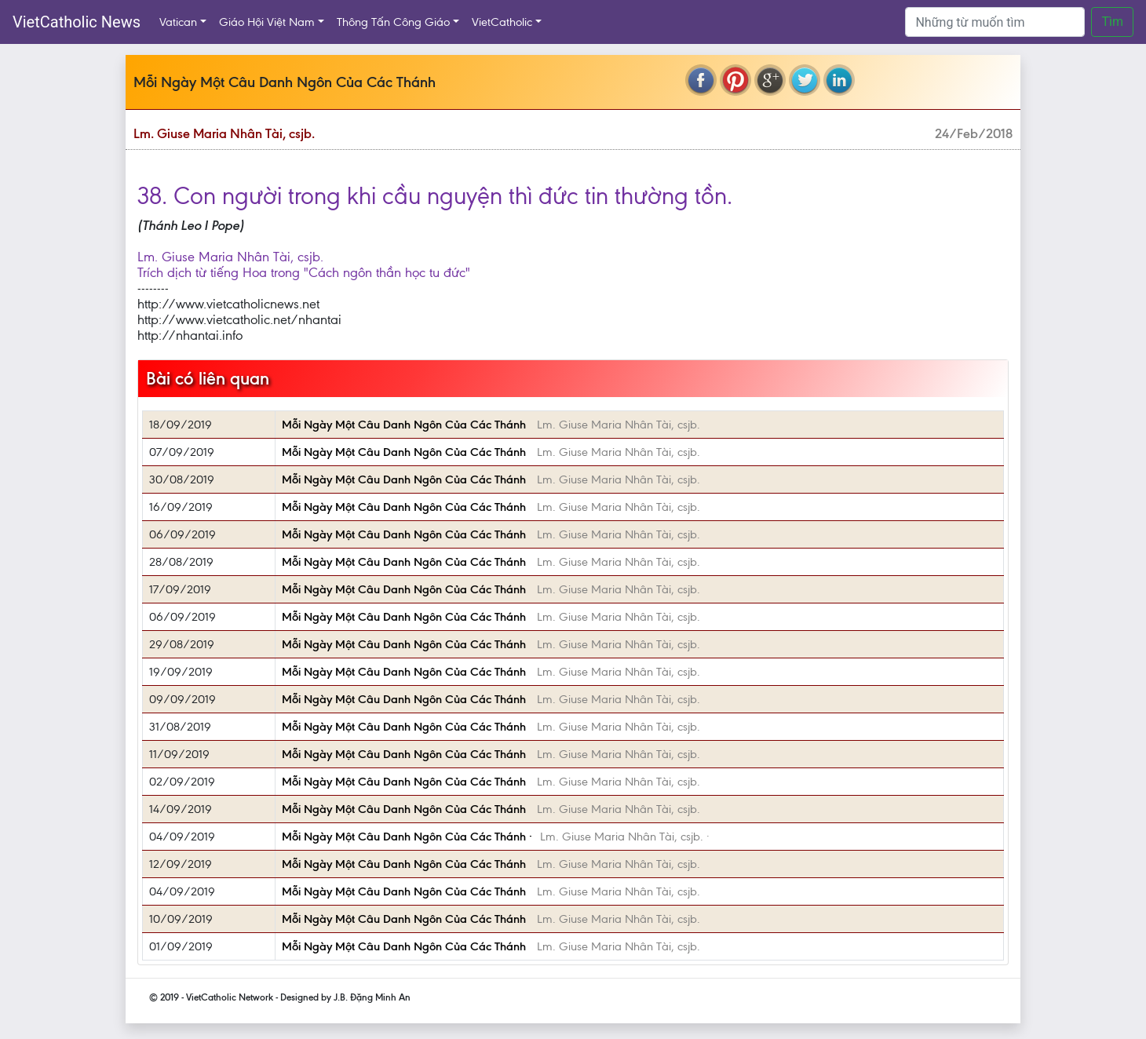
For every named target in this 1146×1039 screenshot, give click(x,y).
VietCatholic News (77, 22)
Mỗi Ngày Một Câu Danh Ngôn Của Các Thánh (405, 424)
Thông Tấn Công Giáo (393, 22)
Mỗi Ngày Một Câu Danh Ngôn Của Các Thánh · (407, 836)
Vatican (178, 22)
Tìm (1112, 21)
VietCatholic (502, 22)
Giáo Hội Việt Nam (267, 22)
